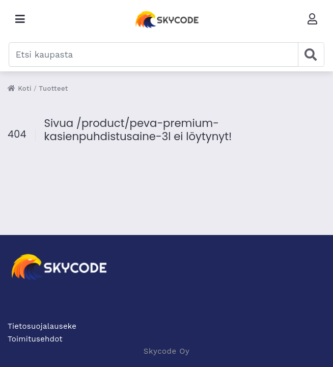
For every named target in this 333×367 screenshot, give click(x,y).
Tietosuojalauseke (42, 326)
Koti (20, 88)
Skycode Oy (166, 351)
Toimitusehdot (35, 339)
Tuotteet (53, 88)
